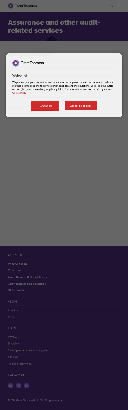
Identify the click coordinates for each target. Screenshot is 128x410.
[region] (64, 85)
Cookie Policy (19, 92)
